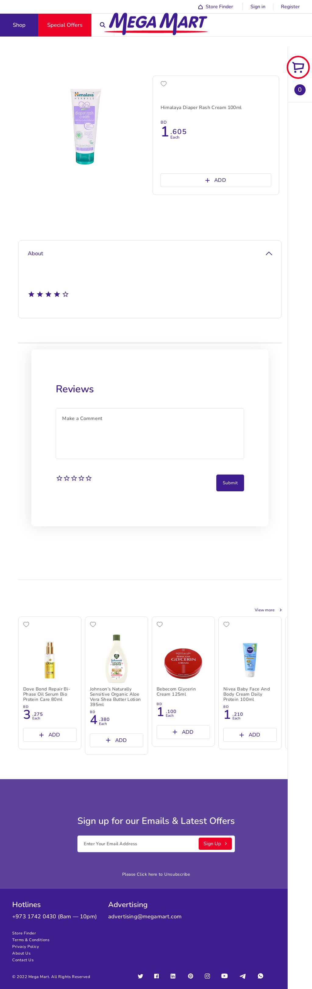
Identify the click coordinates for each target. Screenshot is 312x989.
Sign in (257, 6)
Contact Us (23, 960)
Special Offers (65, 25)
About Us (21, 953)
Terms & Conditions (30, 940)
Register (290, 6)
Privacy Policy (25, 946)
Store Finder (24, 933)
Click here (147, 874)
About (150, 253)
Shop (19, 25)
